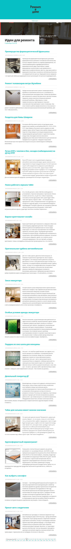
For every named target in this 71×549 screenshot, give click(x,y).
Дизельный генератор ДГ (17, 376)
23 (27, 540)
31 (49, 540)
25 (32, 540)
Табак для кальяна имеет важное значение (25, 410)
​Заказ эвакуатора (13, 280)
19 (15, 540)
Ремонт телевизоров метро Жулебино (23, 83)
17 (9, 540)
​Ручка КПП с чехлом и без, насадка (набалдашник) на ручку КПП (30, 152)
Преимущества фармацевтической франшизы (27, 51)
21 (21, 540)
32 (52, 540)
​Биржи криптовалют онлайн (18, 216)
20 (18, 540)
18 (12, 540)
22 (24, 540)
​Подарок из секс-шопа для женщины (22, 344)
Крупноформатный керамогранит (21, 442)
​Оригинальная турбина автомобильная (24, 248)
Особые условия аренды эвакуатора (22, 312)
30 (47, 540)
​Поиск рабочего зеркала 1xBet (19, 184)
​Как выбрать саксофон (15, 475)
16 (6, 540)
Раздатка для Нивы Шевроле (18, 117)
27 (38, 540)
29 (44, 540)
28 (41, 540)
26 (35, 540)
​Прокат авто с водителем (17, 507)
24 (29, 540)
